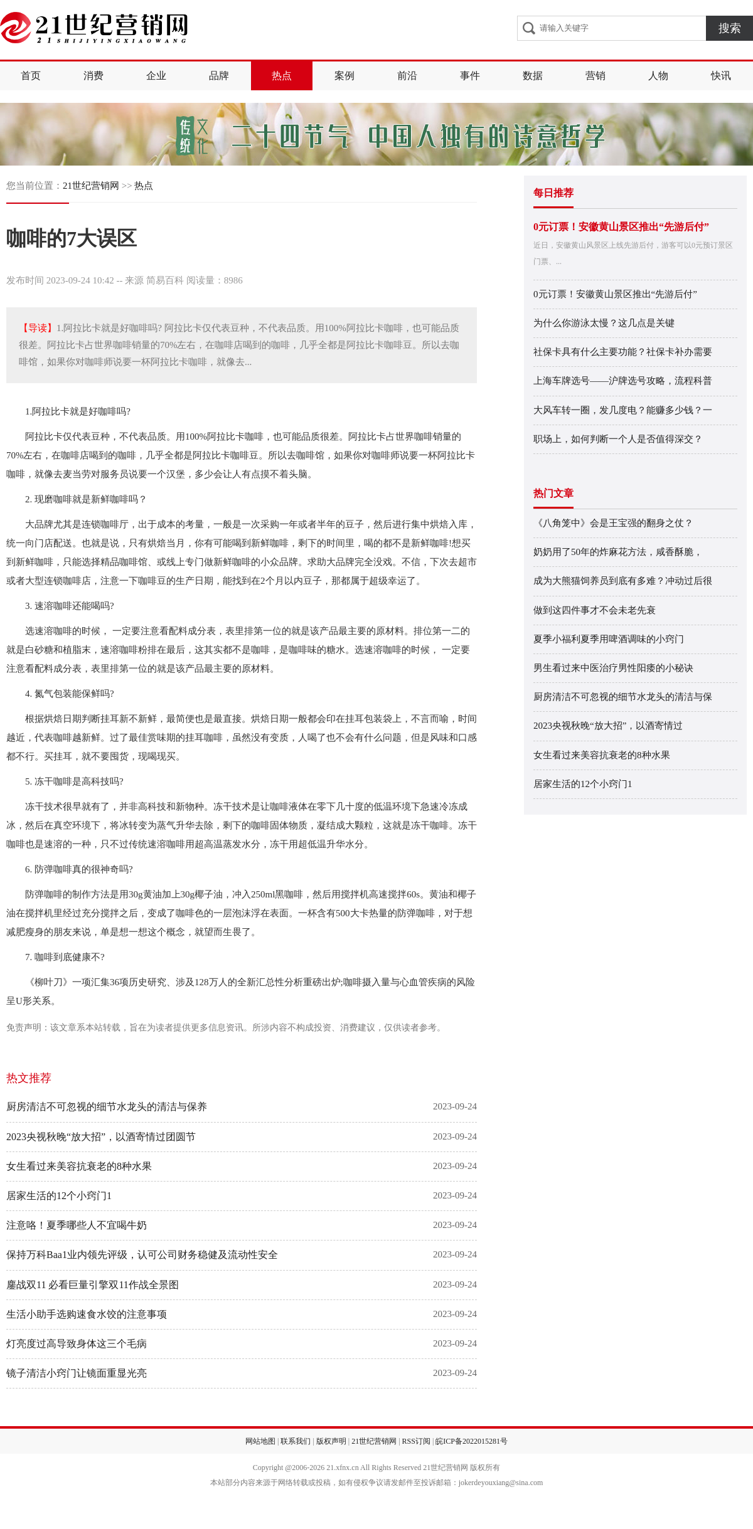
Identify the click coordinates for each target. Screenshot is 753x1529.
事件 (470, 75)
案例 (344, 75)
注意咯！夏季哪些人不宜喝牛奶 (76, 1225)
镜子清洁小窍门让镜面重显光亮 (76, 1373)
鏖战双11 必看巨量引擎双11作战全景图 (92, 1284)
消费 (93, 75)
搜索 (729, 28)
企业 (156, 75)
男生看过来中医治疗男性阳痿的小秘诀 (613, 668)
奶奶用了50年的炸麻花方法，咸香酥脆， (618, 552)
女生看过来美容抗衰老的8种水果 (79, 1166)
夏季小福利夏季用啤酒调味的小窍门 (608, 639)
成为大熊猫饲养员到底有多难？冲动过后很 (622, 581)
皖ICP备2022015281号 (471, 1441)
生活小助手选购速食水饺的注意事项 (86, 1314)
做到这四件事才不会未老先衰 (594, 610)
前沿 (407, 75)
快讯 (721, 75)
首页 (31, 75)
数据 (533, 75)
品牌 (219, 75)
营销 (595, 75)
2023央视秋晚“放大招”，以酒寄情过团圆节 (101, 1136)
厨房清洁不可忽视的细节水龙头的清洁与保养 (106, 1106)
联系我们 (295, 1441)
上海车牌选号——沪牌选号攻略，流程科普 (622, 381)
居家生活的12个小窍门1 (59, 1195)
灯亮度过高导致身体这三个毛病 (76, 1343)
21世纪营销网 (91, 186)
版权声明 (331, 1441)
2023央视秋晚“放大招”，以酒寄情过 (608, 726)
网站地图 (260, 1441)
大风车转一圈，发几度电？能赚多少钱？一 (622, 410)
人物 (658, 75)
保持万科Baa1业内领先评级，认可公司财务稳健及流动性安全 (142, 1254)
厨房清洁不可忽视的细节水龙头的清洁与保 (622, 697)
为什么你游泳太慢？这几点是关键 (604, 323)
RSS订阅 (416, 1441)
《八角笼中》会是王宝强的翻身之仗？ (613, 523)
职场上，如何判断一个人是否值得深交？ (618, 439)
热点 (282, 75)
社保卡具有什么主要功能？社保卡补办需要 (622, 352)
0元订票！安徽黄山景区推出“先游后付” (621, 226)
